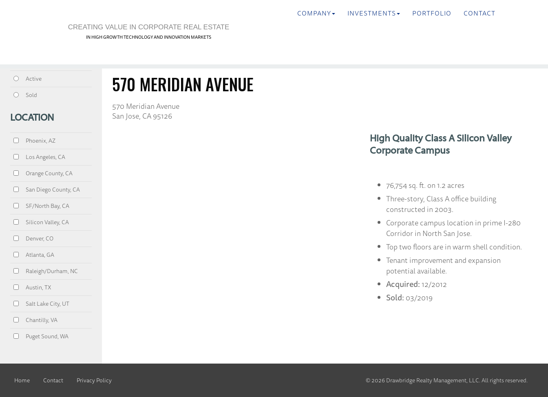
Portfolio (431, 13)
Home (22, 380)
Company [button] (316, 13)
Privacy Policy (94, 380)
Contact (479, 13)
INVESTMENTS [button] (373, 13)
